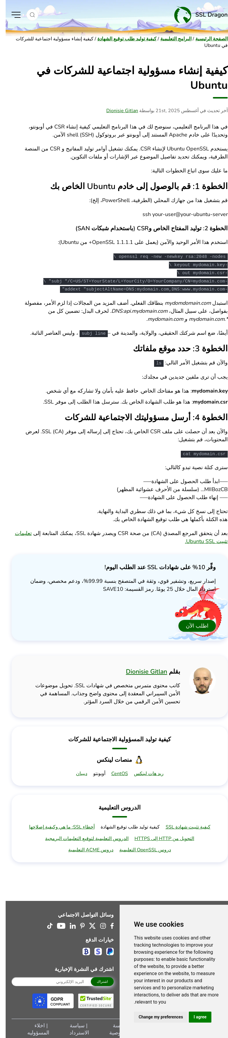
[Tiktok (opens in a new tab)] (44, 925)
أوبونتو (94, 772)
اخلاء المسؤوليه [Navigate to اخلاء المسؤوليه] (33, 1028)
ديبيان (76, 772)
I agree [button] (194, 1017)
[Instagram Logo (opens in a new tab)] (97, 925)
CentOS (114, 772)
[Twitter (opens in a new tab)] (86, 925)
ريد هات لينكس (143, 772)
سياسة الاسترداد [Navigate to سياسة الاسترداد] (73, 1028)
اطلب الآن (191, 624)
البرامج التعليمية (170, 39)
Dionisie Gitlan (116, 110)
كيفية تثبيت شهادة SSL (182, 826)
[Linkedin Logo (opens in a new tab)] (67, 925)
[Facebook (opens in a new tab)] (106, 925)
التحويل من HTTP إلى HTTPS (159, 837)
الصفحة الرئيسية (206, 39)
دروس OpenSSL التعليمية (139, 848)
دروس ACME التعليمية (85, 848)
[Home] (130, 14)
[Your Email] (57, 980)
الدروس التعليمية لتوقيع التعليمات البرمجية (81, 837)
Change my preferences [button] (155, 1017)
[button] (27, 15)
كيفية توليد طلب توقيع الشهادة (121, 39)
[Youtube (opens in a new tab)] (55, 925)
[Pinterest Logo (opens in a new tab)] (77, 925)
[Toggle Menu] (10, 14)
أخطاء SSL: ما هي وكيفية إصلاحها (56, 826)
